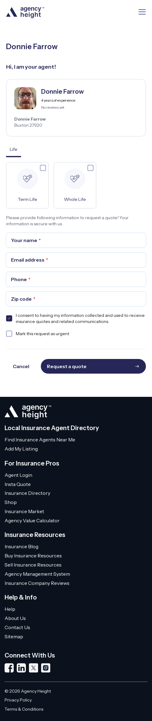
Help (10, 609)
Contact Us (17, 627)
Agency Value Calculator (32, 520)
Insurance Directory (27, 493)
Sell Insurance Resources (33, 565)
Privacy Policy (18, 700)
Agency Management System (37, 574)
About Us (15, 618)
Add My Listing (21, 449)
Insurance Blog (21, 546)
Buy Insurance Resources (33, 556)
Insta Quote (18, 484)
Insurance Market (24, 511)
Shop (11, 502)
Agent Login (18, 475)
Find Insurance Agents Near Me (40, 440)
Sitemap (14, 636)
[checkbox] (43, 168)
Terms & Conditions (24, 709)
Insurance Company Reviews (37, 583)
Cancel (21, 366)
